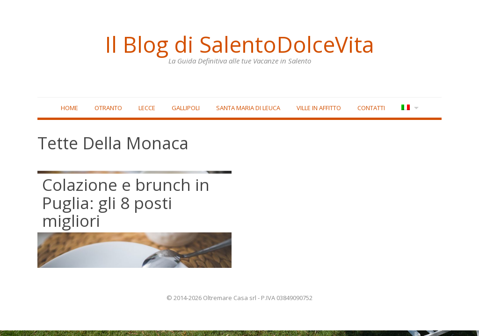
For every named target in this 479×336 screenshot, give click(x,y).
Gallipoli (186, 108)
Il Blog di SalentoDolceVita (239, 44)
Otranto (108, 108)
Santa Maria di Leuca (248, 108)
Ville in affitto (319, 108)
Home (69, 108)
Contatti (371, 108)
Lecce (146, 108)
